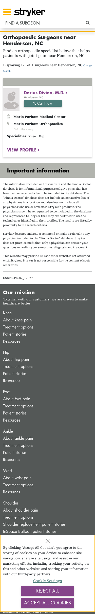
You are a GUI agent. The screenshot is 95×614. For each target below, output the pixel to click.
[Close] (48, 541)
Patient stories (14, 334)
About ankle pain (18, 438)
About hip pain (16, 359)
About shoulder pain (20, 510)
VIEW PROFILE (22, 149)
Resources (11, 341)
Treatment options (18, 327)
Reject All (47, 591)
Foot (6, 391)
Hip (6, 352)
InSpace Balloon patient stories (29, 531)
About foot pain (16, 399)
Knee (7, 313)
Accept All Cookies (47, 603)
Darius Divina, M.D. (45, 92)
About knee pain (17, 320)
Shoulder (10, 503)
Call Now (42, 103)
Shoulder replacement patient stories (34, 524)
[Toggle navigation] (7, 11)
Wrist (7, 470)
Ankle (8, 431)
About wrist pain (17, 477)
